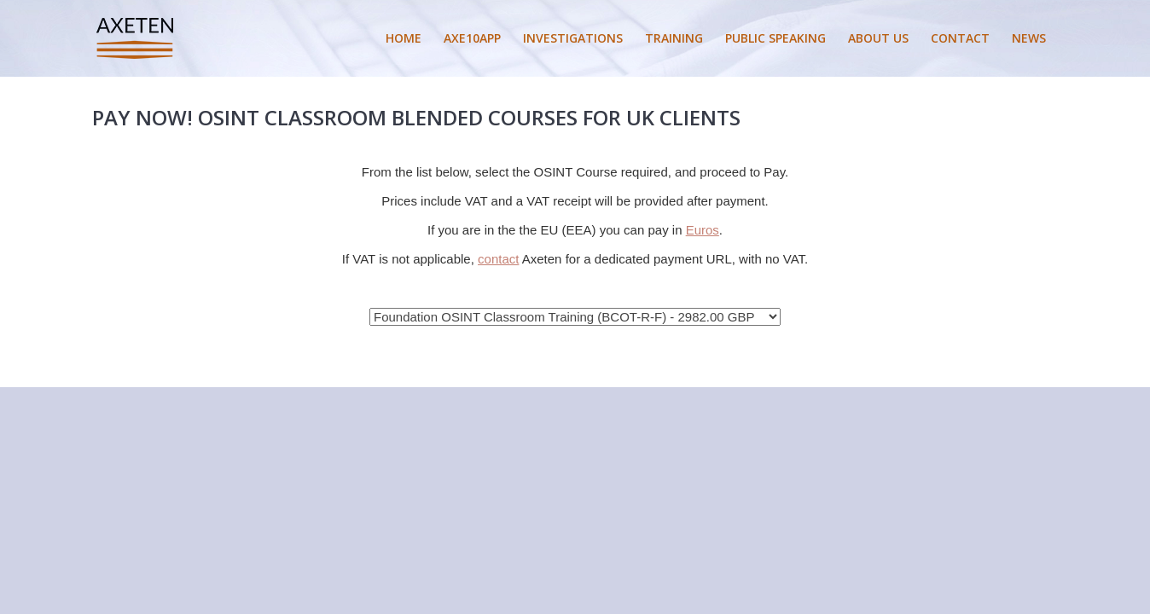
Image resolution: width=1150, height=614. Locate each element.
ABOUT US (878, 38)
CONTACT (960, 38)
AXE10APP (472, 38)
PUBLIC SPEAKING (775, 38)
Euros (702, 230)
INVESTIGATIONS (573, 38)
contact (498, 259)
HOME (403, 38)
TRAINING (674, 38)
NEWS (1029, 38)
